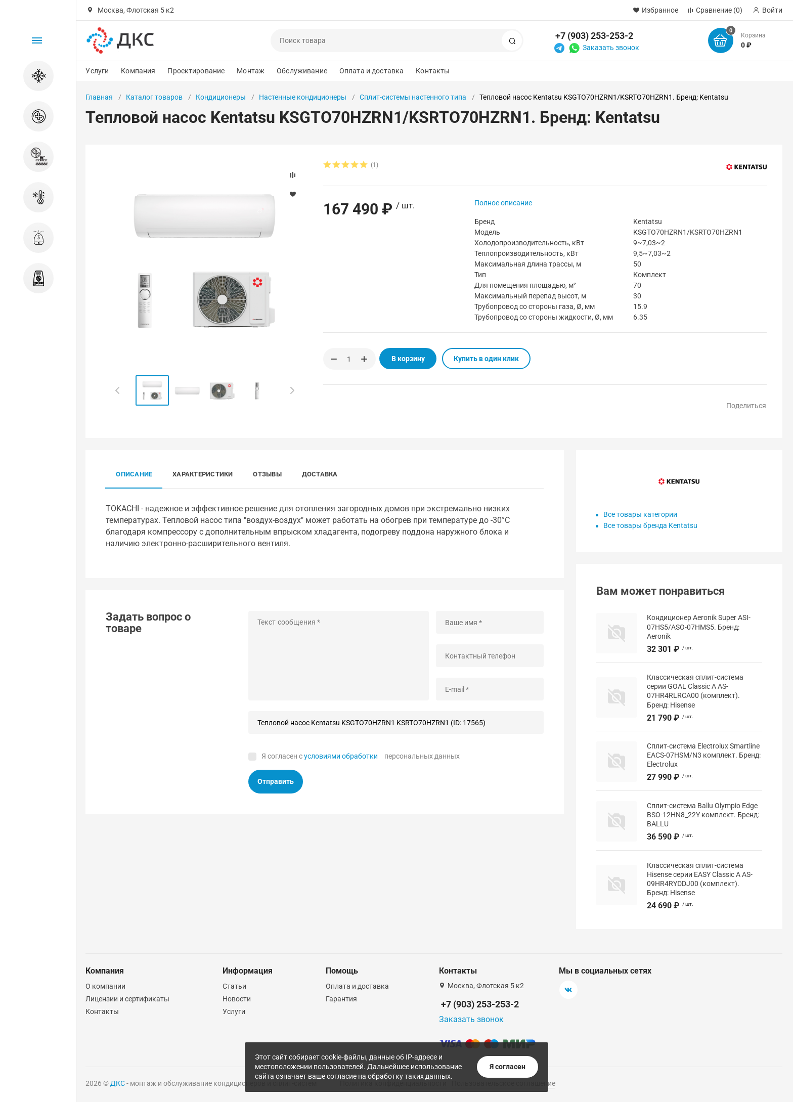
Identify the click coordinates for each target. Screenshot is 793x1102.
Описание (134, 474)
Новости (237, 999)
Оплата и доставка (371, 71)
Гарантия (341, 999)
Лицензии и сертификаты (127, 999)
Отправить (275, 781)
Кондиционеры (221, 97)
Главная (99, 97)
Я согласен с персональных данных (360, 756)
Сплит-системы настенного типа (413, 97)
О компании (105, 986)
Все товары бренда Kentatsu (650, 525)
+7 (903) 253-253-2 (594, 35)
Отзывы (267, 474)
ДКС (117, 1083)
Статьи (234, 986)
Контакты (433, 71)
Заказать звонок (611, 47)
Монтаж (251, 71)
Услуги (97, 71)
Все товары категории (640, 514)
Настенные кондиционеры (302, 97)
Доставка (320, 474)
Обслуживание (302, 71)
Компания (138, 71)
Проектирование (196, 71)
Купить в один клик (486, 359)
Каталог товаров (154, 97)
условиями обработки (341, 756)
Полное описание (503, 203)
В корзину (408, 359)
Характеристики (202, 474)
